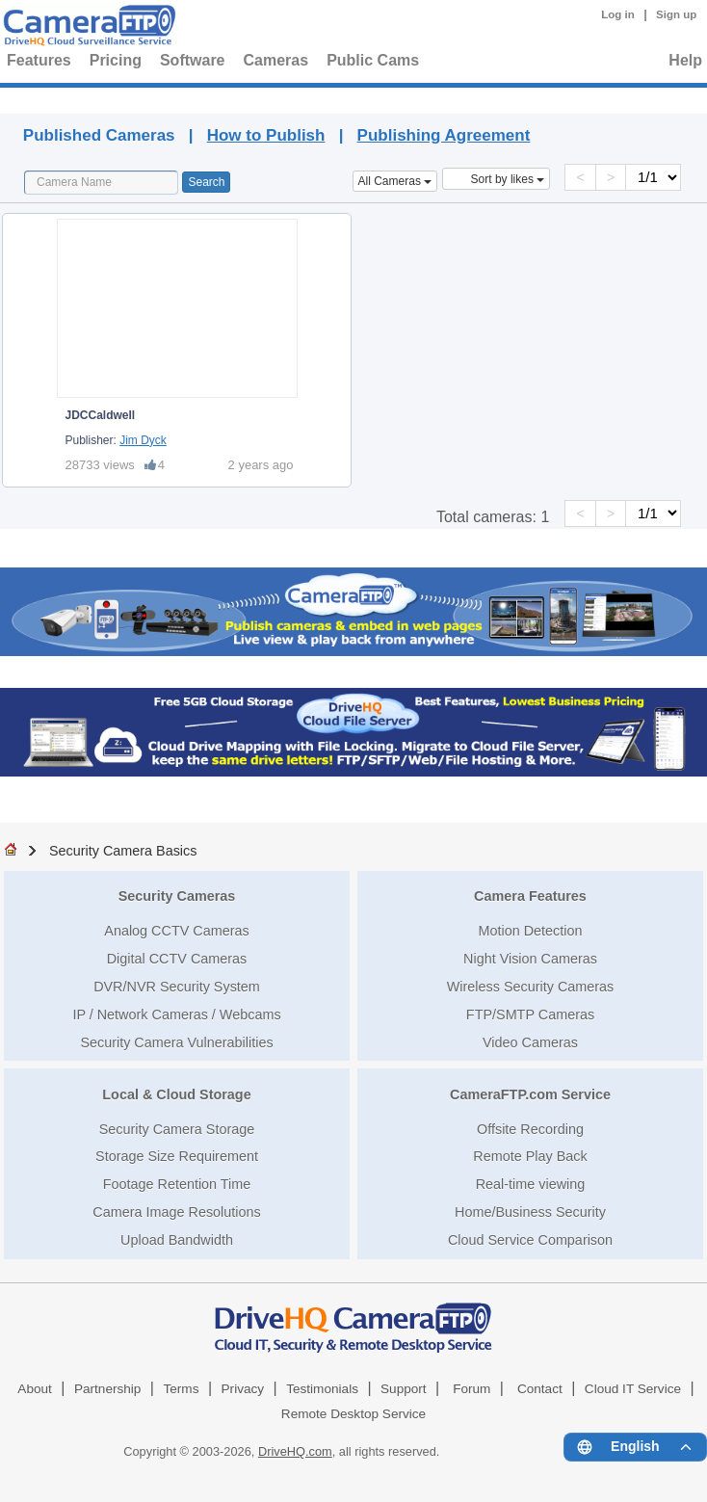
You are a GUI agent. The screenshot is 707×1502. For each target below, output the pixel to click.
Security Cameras (177, 896)
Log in (618, 14)
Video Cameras (530, 1042)
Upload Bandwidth (176, 1240)
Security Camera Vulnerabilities (176, 1042)
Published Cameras (366, 98)
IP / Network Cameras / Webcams (176, 1014)
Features (39, 60)
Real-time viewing (531, 1184)
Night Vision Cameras (530, 958)
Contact (540, 1389)
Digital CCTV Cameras (177, 958)
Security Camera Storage (177, 1129)
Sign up (676, 14)
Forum (471, 1389)
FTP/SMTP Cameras (530, 1014)
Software (192, 60)
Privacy (243, 1389)
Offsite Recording (530, 1129)
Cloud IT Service (633, 1389)
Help (685, 60)
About (34, 1389)
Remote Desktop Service (353, 1414)
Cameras (276, 60)
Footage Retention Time (177, 1184)
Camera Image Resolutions (176, 1212)
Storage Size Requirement (176, 1156)
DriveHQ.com (295, 1451)
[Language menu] (635, 1447)
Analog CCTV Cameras (176, 930)
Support (403, 1389)
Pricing (116, 60)
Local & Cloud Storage (176, 1094)
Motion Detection (531, 930)
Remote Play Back (530, 1156)
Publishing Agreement (444, 135)
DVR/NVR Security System (176, 986)
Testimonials (322, 1389)
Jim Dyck (143, 440)
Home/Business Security (530, 1212)
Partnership (108, 1389)
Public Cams (373, 60)
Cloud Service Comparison (530, 1240)
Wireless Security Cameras (531, 986)
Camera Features (530, 896)
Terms (180, 1389)
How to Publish (266, 135)
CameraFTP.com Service (530, 1094)
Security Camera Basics (123, 850)
